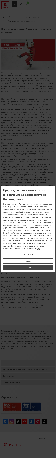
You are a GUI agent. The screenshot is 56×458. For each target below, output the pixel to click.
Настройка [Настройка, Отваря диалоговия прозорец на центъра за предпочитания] (28, 254)
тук (38, 248)
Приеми (28, 267)
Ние (5, 204)
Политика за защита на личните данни (27, 246)
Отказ (28, 261)
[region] (28, 229)
